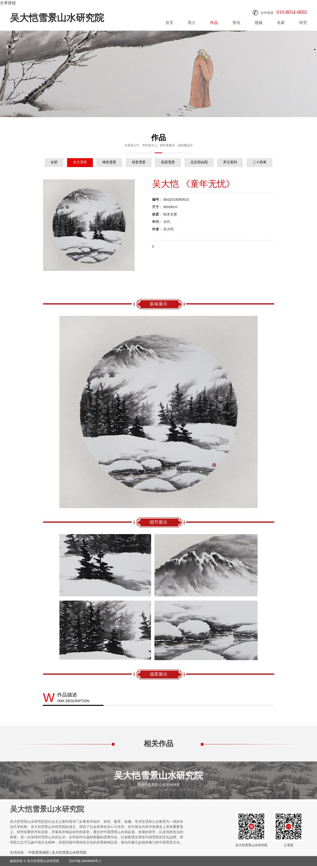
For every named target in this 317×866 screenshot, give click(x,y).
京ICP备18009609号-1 (85, 861)
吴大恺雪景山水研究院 (57, 18)
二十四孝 (259, 162)
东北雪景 (80, 162)
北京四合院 (199, 162)
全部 (54, 162)
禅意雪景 (109, 162)
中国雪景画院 (38, 852)
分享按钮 (8, 3)
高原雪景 (168, 162)
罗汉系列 (230, 162)
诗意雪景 (139, 162)
